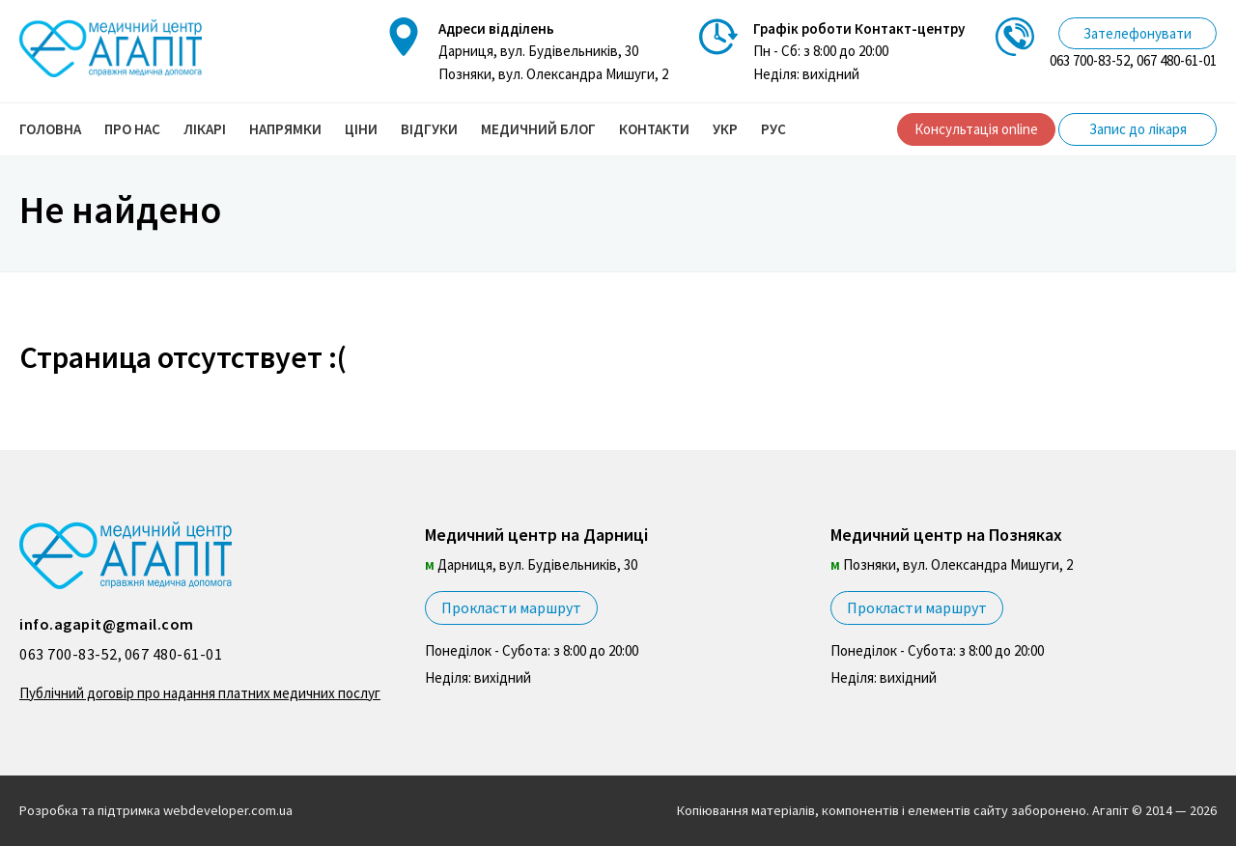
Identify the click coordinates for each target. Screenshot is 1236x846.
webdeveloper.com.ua (228, 810)
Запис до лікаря (1138, 129)
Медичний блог (538, 129)
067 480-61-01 (1177, 60)
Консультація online (976, 129)
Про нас (132, 129)
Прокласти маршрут (511, 607)
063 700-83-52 (1090, 60)
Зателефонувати (1137, 33)
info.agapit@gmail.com (106, 624)
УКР (725, 129)
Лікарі (204, 129)
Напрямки (285, 129)
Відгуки (429, 129)
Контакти (654, 129)
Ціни (361, 129)
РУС (773, 129)
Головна (50, 129)
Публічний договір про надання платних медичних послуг (199, 693)
